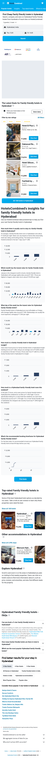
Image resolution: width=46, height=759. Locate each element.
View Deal (33, 138)
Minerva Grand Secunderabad (11, 678)
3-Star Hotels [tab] (7, 643)
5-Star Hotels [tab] (31, 643)
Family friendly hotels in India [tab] (31, 647)
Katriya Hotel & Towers (9, 667)
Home (6, 727)
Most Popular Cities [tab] (9, 657)
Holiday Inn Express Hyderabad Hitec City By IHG (17, 675)
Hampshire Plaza (7, 695)
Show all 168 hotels (9, 509)
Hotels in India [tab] (7, 652)
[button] (3, 3)
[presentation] (13, 105)
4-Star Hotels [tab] (19, 643)
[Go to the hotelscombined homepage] (14, 3)
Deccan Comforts (7, 670)
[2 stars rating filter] (4, 122)
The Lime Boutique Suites (10, 689)
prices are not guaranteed (9, 705)
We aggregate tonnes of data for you (24, 715)
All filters (41, 118)
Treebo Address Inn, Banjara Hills (12, 681)
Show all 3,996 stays (9, 543)
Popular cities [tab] (23, 657)
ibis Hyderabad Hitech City (10, 672)
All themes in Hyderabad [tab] (10, 647)
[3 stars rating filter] (10, 122)
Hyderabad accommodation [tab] (24, 652)
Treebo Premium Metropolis (11, 684)
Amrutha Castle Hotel (9, 687)
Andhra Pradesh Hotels (30, 727)
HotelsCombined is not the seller (24, 711)
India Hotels (13, 727)
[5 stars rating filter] (27, 122)
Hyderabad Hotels (12, 731)
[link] (23, 200)
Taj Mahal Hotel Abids (9, 692)
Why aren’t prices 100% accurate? (24, 718)
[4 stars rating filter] (18, 122)
